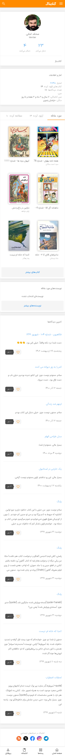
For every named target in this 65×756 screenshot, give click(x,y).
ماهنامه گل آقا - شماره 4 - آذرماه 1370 (46, 208)
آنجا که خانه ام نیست (19, 255)
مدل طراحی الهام (53, 437)
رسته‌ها (40, 751)
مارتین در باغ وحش (20, 208)
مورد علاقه (56, 116)
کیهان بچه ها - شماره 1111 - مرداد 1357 (16, 161)
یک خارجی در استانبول (50, 469)
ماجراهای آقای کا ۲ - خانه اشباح (46, 255)
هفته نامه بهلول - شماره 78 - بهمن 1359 (46, 161)
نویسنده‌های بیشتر (32, 305)
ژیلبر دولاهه (25, 211)
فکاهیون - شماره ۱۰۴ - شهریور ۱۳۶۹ (44, 334)
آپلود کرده (36, 116)
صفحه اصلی (57, 751)
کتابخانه (24, 751)
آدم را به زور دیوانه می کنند (48, 367)
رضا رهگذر (26, 258)
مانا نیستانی (54, 258)
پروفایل (8, 751)
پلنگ (59, 502)
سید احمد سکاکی (52, 164)
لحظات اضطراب (54, 678)
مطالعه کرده (14, 116)
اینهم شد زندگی (54, 404)
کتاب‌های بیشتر (33, 272)
